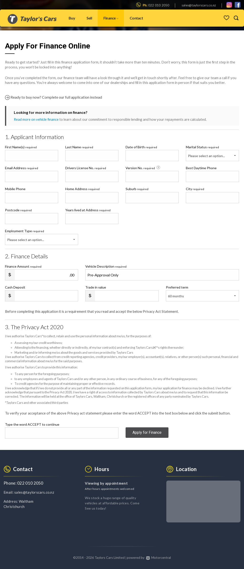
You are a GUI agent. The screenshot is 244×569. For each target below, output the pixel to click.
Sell (89, 18)
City (195, 189)
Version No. (143, 168)
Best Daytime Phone (201, 168)
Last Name (79, 147)
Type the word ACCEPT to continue (32, 424)
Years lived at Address (88, 210)
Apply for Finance (147, 432)
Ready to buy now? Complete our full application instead (53, 97)
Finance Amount (23, 266)
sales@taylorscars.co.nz (199, 5)
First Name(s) (21, 147)
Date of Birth (141, 147)
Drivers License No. (85, 168)
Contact (136, 18)
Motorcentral (158, 557)
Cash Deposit (15, 287)
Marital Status (202, 147)
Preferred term (177, 287)
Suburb (137, 189)
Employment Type (41, 237)
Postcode (18, 210)
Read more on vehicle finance (36, 119)
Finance (110, 18)
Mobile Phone (15, 189)
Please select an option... (206, 156)
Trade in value (95, 287)
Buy (72, 18)
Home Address (82, 189)
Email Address (21, 168)
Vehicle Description (106, 266)
